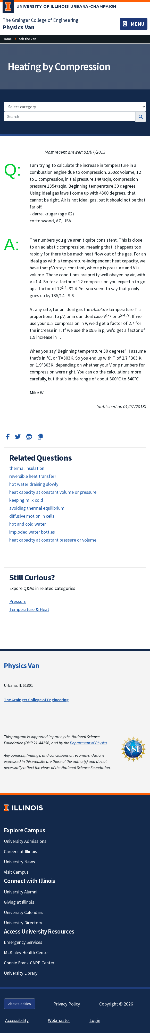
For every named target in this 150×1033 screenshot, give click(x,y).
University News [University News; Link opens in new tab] (19, 862)
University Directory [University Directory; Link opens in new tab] (23, 923)
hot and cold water (27, 524)
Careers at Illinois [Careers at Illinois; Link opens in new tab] (20, 851)
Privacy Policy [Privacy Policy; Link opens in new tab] (66, 1004)
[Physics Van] (19, 27)
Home (7, 39)
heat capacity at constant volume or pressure (52, 492)
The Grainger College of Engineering (36, 699)
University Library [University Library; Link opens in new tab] (20, 973)
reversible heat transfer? (32, 476)
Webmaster (59, 1020)
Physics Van (21, 665)
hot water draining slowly (33, 484)
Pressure (17, 601)
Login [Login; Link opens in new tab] (94, 1020)
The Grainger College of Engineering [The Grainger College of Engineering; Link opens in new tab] (40, 20)
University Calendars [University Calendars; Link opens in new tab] (23, 912)
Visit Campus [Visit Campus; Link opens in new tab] (16, 872)
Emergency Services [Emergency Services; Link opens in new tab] (23, 942)
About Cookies (19, 1003)
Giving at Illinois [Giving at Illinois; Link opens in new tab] (19, 902)
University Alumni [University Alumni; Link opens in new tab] (20, 892)
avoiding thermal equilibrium (36, 508)
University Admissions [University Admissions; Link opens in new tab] (25, 841)
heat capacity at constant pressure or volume (52, 540)
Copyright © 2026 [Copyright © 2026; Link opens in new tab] (116, 1004)
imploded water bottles (32, 532)
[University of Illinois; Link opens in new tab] (23, 807)
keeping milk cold (26, 500)
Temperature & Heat (29, 609)
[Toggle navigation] (133, 24)
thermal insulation (26, 468)
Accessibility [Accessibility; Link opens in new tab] (17, 1020)
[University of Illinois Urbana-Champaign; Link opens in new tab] (59, 7)
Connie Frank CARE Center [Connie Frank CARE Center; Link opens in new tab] (29, 963)
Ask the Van (27, 39)
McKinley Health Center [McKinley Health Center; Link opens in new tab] (26, 952)
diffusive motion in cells (31, 516)
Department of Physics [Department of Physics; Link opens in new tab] (88, 742)
